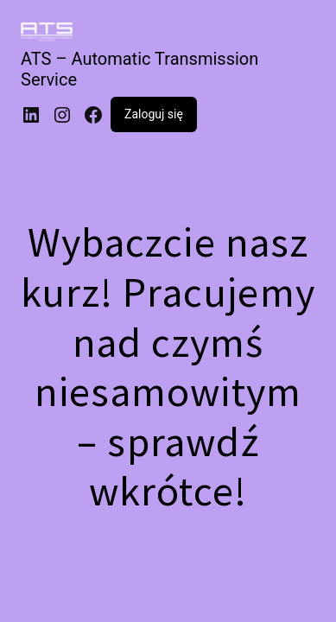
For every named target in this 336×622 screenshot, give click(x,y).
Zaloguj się (153, 114)
